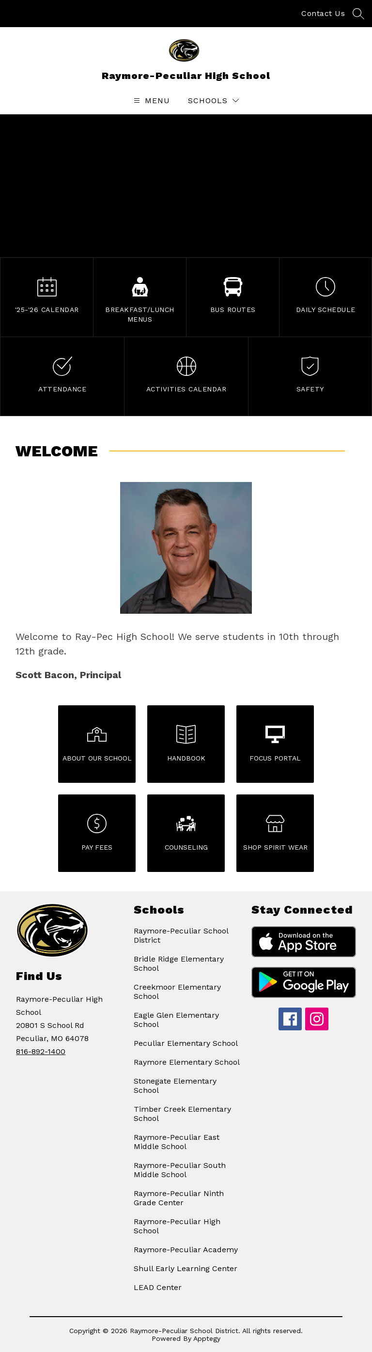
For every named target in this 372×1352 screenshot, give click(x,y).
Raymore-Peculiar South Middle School (180, 1170)
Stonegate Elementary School (175, 1085)
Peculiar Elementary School (186, 1043)
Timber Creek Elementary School (182, 1113)
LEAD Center (158, 1287)
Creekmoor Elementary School (177, 991)
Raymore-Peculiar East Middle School (176, 1142)
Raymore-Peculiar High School (177, 1226)
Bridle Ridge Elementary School (179, 963)
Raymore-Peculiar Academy (186, 1249)
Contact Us (323, 13)
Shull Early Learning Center (185, 1268)
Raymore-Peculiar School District (181, 935)
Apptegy (206, 1338)
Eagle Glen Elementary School (176, 1019)
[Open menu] (150, 100)
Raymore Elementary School (187, 1062)
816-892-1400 (40, 1051)
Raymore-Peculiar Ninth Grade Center (179, 1198)
